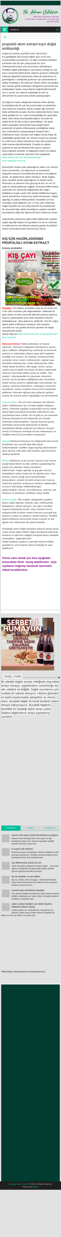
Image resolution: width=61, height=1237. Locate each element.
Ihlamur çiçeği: (9, 499)
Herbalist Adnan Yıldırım (18, 1184)
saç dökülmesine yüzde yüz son (26, 862)
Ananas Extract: (10, 402)
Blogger (35, 1187)
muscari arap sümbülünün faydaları (28, 890)
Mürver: (6, 460)
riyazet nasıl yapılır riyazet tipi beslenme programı (35, 835)
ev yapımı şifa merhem (22, 849)
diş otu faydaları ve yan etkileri (26, 876)
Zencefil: (6, 441)
